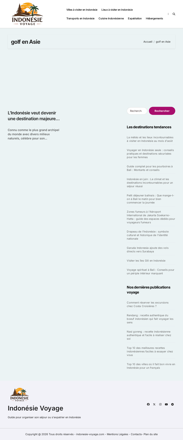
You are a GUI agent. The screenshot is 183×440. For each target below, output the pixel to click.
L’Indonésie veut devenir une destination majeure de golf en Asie (32, 118)
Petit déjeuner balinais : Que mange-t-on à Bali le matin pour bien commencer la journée (150, 199)
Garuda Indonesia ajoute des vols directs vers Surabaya (147, 249)
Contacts (136, 434)
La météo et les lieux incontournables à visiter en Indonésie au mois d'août (150, 139)
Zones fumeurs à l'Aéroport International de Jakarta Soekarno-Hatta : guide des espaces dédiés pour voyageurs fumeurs (151, 217)
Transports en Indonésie (80, 18)
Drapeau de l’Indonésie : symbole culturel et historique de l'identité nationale (147, 235)
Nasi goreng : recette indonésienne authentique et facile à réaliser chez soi (149, 335)
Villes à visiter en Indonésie (81, 9)
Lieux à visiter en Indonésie (117, 9)
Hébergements (154, 18)
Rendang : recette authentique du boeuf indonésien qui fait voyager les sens (150, 319)
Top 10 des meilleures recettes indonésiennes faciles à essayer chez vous (150, 351)
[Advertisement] (92, 77)
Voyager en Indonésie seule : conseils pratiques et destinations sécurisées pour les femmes (150, 153)
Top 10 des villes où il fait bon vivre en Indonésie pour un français (151, 366)
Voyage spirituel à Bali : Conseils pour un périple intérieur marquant (150, 271)
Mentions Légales (118, 434)
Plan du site (151, 434)
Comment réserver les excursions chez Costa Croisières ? (147, 304)
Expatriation (135, 18)
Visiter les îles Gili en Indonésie (146, 260)
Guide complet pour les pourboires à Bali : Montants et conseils (150, 168)
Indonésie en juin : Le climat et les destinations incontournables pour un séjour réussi (150, 182)
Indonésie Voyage (35, 408)
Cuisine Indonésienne (111, 18)
